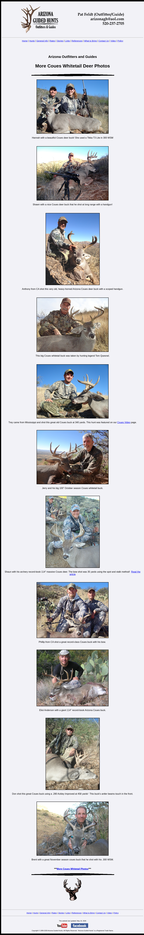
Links (67, 41)
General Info (42, 41)
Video (113, 41)
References (77, 41)
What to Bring (90, 41)
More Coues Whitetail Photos (72, 869)
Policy (120, 41)
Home (25, 41)
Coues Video (123, 422)
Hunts (32, 41)
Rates (52, 41)
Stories (60, 41)
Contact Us (103, 41)
